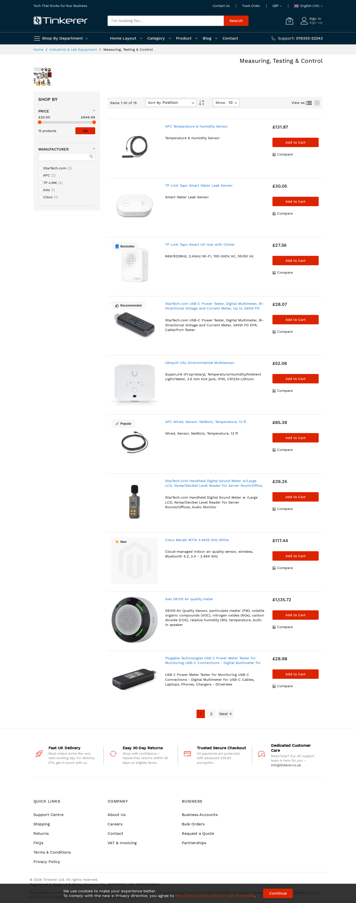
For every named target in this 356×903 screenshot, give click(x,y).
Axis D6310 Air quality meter (189, 599)
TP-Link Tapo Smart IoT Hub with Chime (199, 244)
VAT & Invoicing (122, 842)
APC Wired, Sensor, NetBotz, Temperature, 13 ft (205, 422)
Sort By (154, 103)
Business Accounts (200, 814)
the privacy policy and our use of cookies (215, 895)
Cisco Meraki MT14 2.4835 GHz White (197, 540)
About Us (117, 814)
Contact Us (221, 6)
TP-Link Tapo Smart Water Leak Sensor (199, 185)
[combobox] (166, 21)
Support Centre (48, 814)
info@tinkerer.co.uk (286, 765)
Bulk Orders (193, 824)
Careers (115, 824)
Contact (115, 833)
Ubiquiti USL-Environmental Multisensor (199, 363)
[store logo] (60, 20)
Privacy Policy (46, 861)
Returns (41, 833)
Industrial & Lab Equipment (74, 49)
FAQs (38, 842)
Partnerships (194, 842)
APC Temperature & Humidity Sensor (196, 126)
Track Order (251, 6)
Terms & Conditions (52, 852)
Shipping (41, 824)
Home (38, 49)
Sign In (315, 19)
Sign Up (316, 22)
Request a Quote (198, 833)
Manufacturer (53, 149)
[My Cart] (289, 21)
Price (43, 111)
